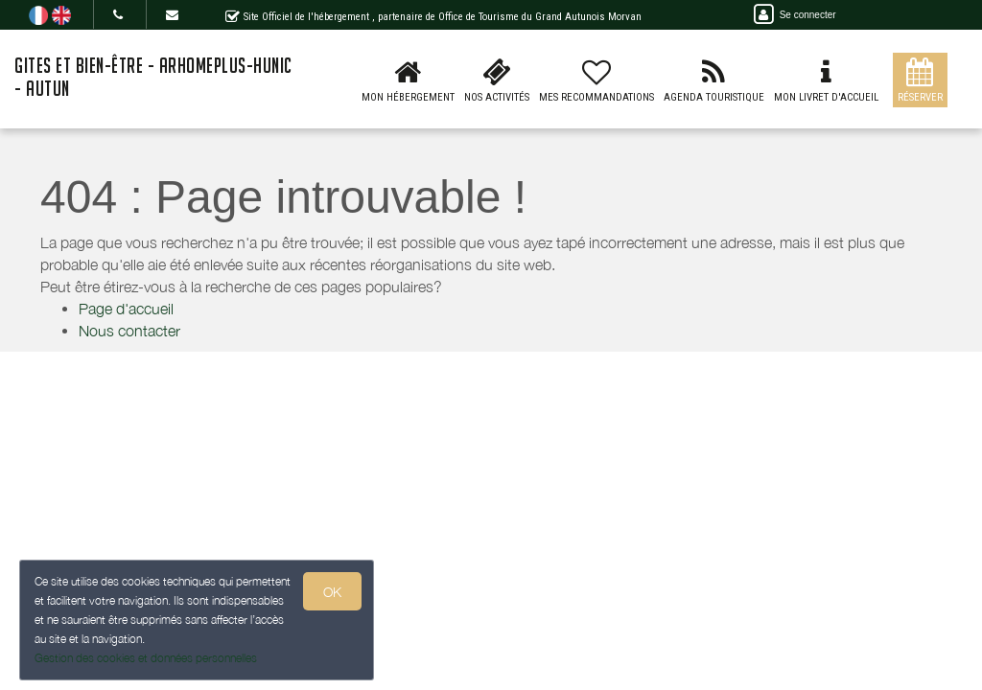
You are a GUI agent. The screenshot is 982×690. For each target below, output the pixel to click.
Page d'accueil (126, 308)
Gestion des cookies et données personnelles (146, 658)
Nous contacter (129, 330)
